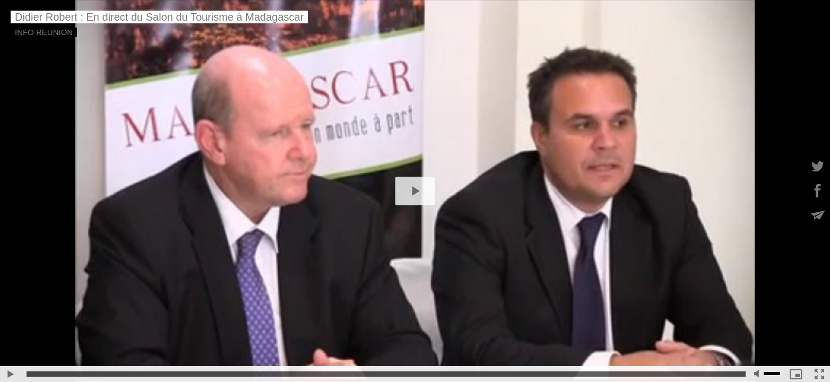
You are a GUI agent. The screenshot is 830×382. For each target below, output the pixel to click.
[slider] (386, 374)
